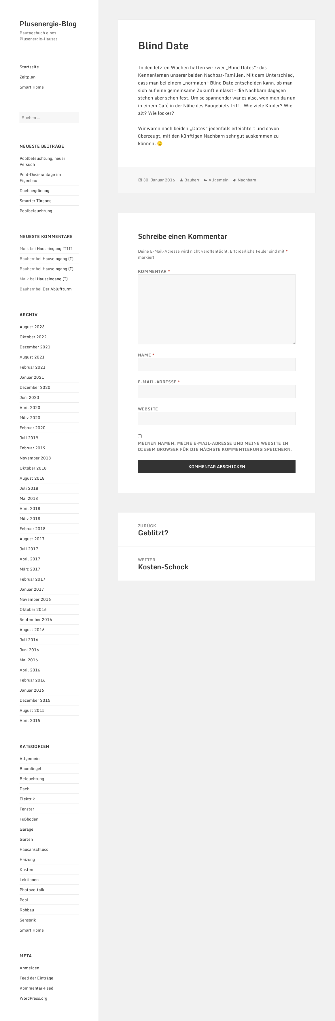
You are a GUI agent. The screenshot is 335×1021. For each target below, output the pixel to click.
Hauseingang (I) (58, 258)
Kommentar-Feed (36, 988)
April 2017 (30, 558)
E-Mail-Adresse (159, 382)
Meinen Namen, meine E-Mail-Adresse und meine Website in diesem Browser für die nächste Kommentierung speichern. (215, 446)
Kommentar (154, 271)
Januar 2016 (32, 690)
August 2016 (32, 629)
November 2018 (35, 458)
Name (146, 355)
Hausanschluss (34, 849)
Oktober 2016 (33, 609)
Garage (26, 829)
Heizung (27, 859)
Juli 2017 (29, 548)
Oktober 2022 (33, 336)
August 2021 (32, 357)
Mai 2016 (29, 659)
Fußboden (29, 819)
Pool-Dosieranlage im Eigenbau (40, 177)
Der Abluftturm (57, 289)
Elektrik (27, 798)
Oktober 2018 (33, 468)
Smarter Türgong (36, 200)
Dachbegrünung (34, 190)
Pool (24, 899)
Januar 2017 (32, 589)
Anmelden (29, 967)
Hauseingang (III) (54, 248)
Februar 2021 (33, 367)
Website (148, 409)
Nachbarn (247, 180)
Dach (24, 788)
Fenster (27, 809)
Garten (26, 839)
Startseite (29, 66)
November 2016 (35, 599)
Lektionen (29, 879)
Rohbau (27, 909)
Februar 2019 (33, 447)
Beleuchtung (32, 778)
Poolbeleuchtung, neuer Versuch (42, 161)
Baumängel (30, 768)
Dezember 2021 (35, 347)
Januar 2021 (32, 377)
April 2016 (30, 670)
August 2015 (32, 710)
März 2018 (30, 518)
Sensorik (28, 920)
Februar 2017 (33, 579)
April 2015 (30, 720)
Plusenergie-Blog (48, 23)
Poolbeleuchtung (36, 210)
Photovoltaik (32, 889)
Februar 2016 (33, 680)
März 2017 (30, 569)
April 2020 (30, 407)
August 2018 (32, 478)
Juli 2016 (29, 639)
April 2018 (30, 508)
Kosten (26, 869)
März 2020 (30, 417)
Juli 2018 (29, 488)
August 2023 (32, 326)
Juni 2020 (29, 397)
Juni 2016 (29, 649)
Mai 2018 (29, 498)
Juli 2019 (29, 437)
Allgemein (29, 758)
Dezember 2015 (35, 700)
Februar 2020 (33, 427)
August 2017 (32, 538)
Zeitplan (27, 77)
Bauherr (191, 180)
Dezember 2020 (35, 387)
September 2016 (36, 619)
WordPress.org (33, 998)
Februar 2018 (33, 528)
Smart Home (32, 87)
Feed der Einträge (36, 978)
